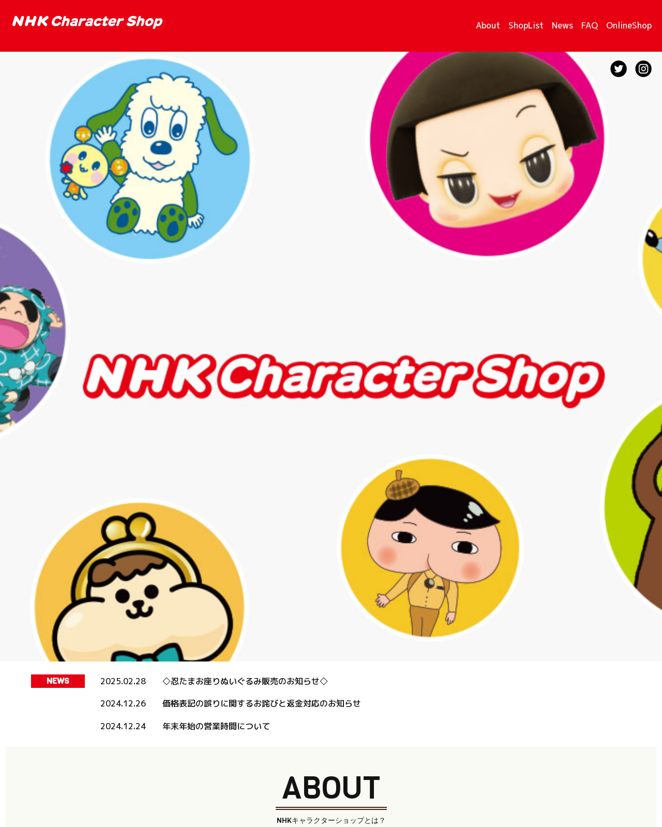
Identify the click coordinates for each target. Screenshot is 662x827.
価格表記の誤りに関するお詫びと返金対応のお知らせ (261, 703)
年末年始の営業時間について (216, 726)
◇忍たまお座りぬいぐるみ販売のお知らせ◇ (245, 681)
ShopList (526, 25)
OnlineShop (629, 25)
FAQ (589, 25)
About (488, 25)
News (562, 25)
